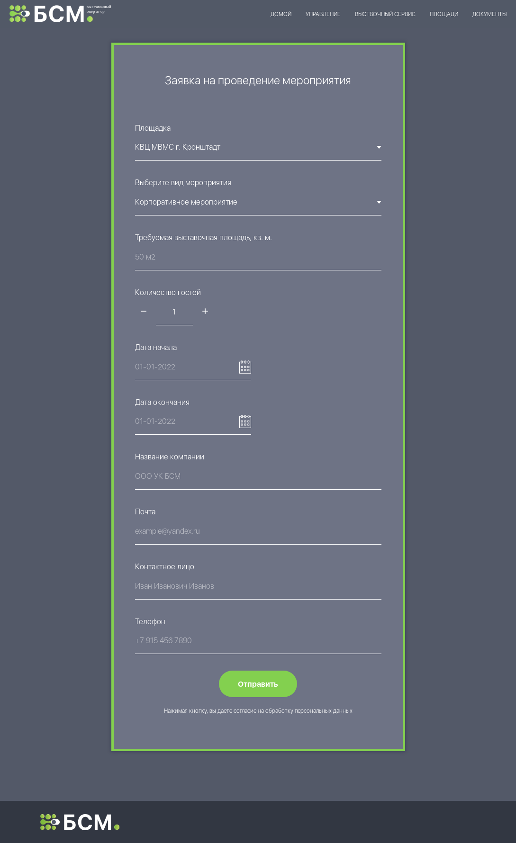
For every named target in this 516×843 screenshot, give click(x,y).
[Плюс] (205, 312)
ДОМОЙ (281, 14)
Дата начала (156, 347)
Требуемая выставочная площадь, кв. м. (203, 237)
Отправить (258, 684)
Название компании (169, 456)
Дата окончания (162, 402)
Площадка (153, 128)
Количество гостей (168, 292)
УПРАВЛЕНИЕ (323, 14)
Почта (145, 511)
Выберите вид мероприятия (183, 182)
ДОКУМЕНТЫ (489, 14)
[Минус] (143, 312)
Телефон (150, 621)
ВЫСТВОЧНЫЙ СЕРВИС (385, 14)
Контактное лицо (164, 566)
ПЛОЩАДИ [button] (444, 14)
